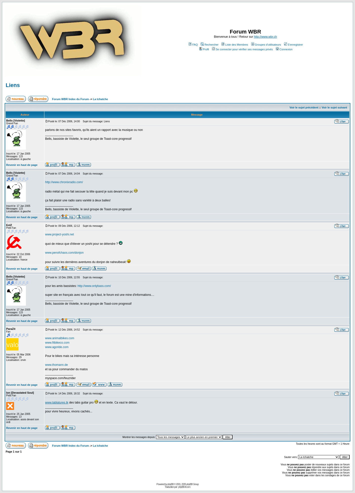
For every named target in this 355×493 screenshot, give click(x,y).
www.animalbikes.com (59, 338)
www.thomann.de (56, 365)
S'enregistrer (293, 44)
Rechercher (209, 44)
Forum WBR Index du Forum (70, 99)
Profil (204, 49)
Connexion (284, 49)
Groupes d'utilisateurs (266, 44)
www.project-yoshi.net (59, 234)
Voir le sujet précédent (303, 107)
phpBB (170, 484)
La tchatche (100, 99)
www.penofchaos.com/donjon (64, 252)
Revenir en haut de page (21, 164)
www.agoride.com (57, 347)
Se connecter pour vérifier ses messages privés (242, 49)
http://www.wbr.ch (265, 36)
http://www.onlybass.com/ (94, 286)
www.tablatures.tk (56, 402)
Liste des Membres (234, 44)
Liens (13, 85)
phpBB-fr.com (184, 487)
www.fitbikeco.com (57, 342)
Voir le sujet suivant (334, 107)
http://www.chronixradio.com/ (64, 182)
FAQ (193, 44)
